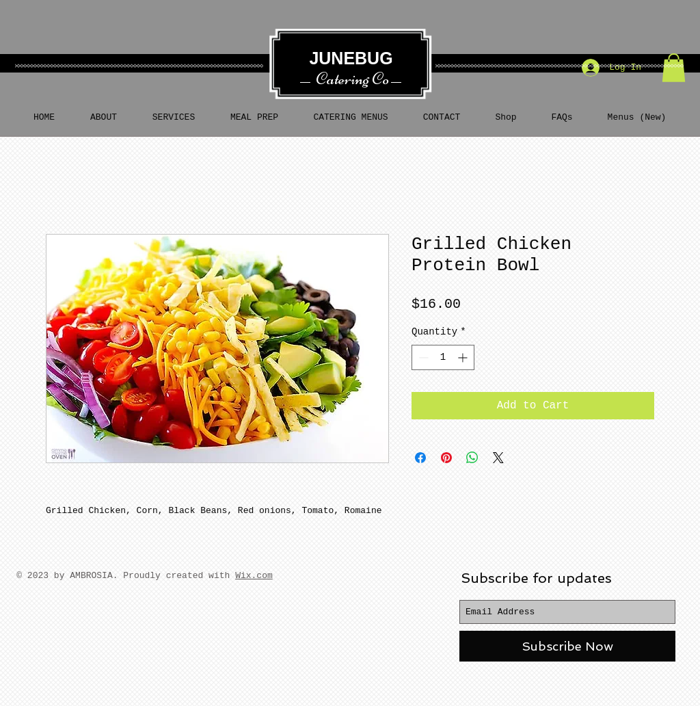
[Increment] (463, 357)
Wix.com (254, 576)
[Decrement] (422, 357)
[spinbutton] (443, 357)
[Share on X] (498, 457)
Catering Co (352, 78)
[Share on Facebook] (420, 457)
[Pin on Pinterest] (446, 457)
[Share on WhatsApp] (472, 457)
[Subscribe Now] (567, 646)
